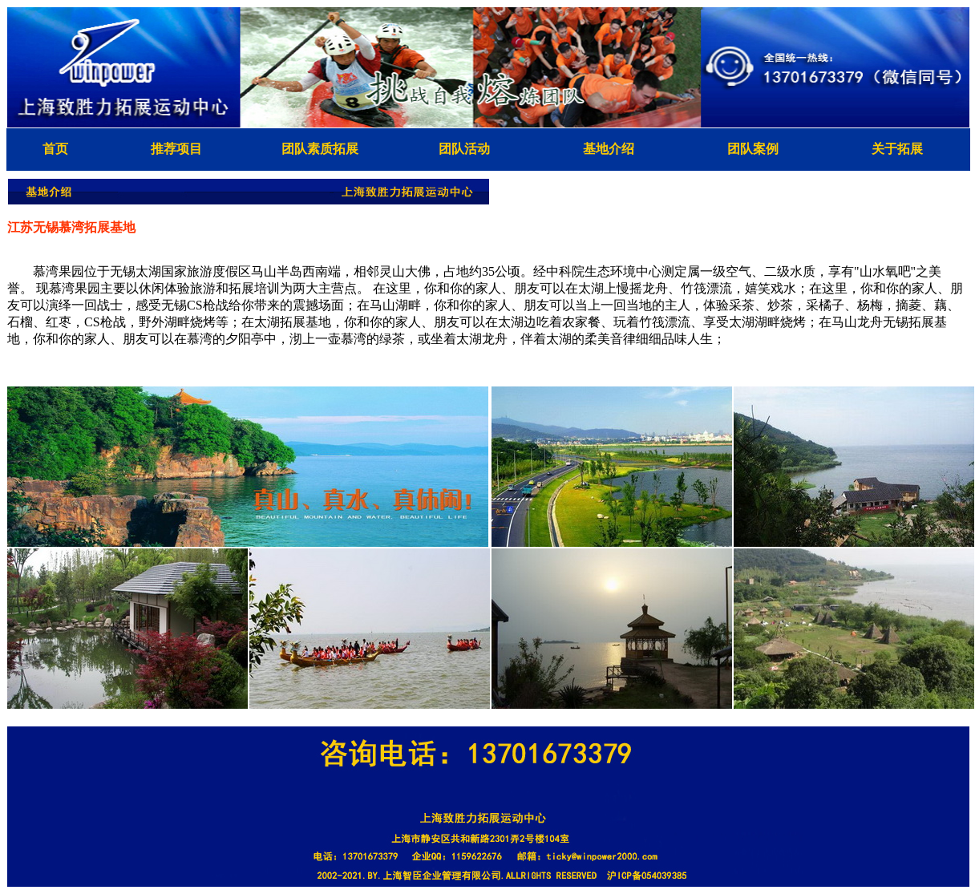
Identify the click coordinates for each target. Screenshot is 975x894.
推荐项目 (176, 149)
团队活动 (464, 149)
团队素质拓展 (319, 149)
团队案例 (753, 149)
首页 (55, 149)
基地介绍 (608, 149)
